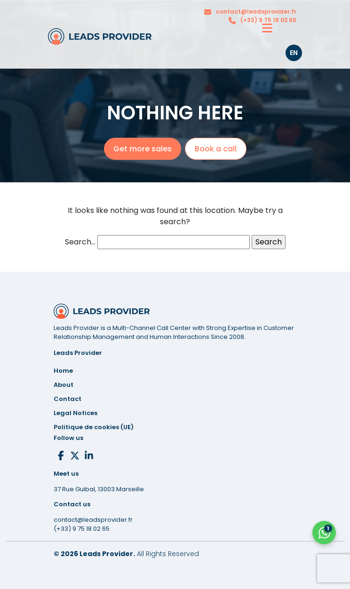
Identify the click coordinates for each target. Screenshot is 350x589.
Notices (75, 412)
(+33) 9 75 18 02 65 (268, 20)
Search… (80, 241)
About (63, 384)
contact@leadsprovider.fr (256, 12)
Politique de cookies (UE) (94, 427)
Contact (67, 398)
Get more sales (142, 148)
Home (63, 370)
